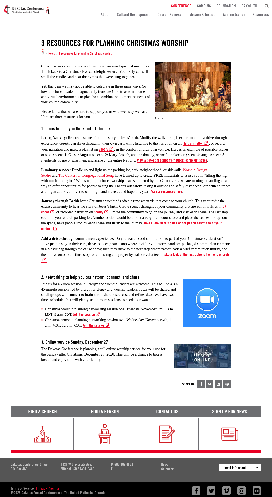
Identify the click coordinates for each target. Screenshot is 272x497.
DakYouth (249, 5)
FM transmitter (196, 143)
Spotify (106, 149)
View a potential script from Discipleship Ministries (172, 160)
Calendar (167, 469)
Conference (181, 5)
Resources (260, 14)
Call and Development (133, 14)
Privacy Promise (47, 488)
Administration (234, 14)
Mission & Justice (202, 14)
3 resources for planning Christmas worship (85, 53)
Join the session (87, 314)
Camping (204, 5)
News (51, 53)
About (105, 14)
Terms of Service (22, 488)
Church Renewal (169, 14)
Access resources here (166, 191)
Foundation (226, 5)
